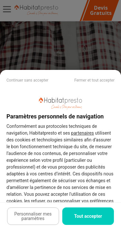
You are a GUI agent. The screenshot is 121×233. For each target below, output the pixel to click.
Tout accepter (88, 216)
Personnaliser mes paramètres (33, 216)
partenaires (82, 133)
